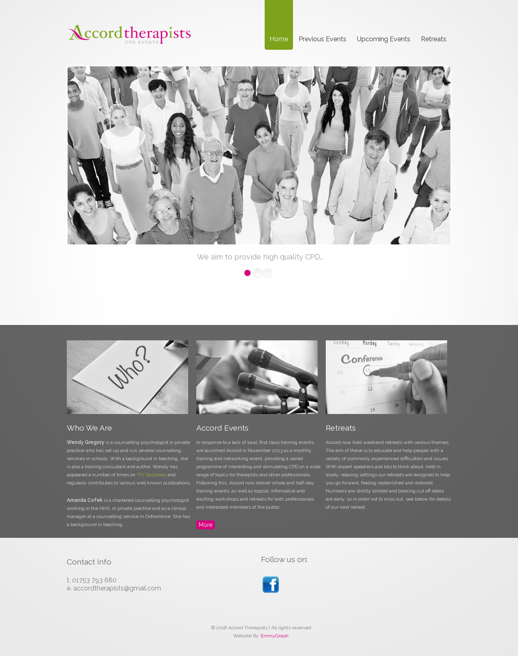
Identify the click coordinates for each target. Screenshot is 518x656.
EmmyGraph (275, 636)
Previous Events (322, 39)
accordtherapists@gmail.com (117, 588)
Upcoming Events (383, 39)
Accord (129, 35)
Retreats (433, 39)
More (205, 525)
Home (279, 39)
